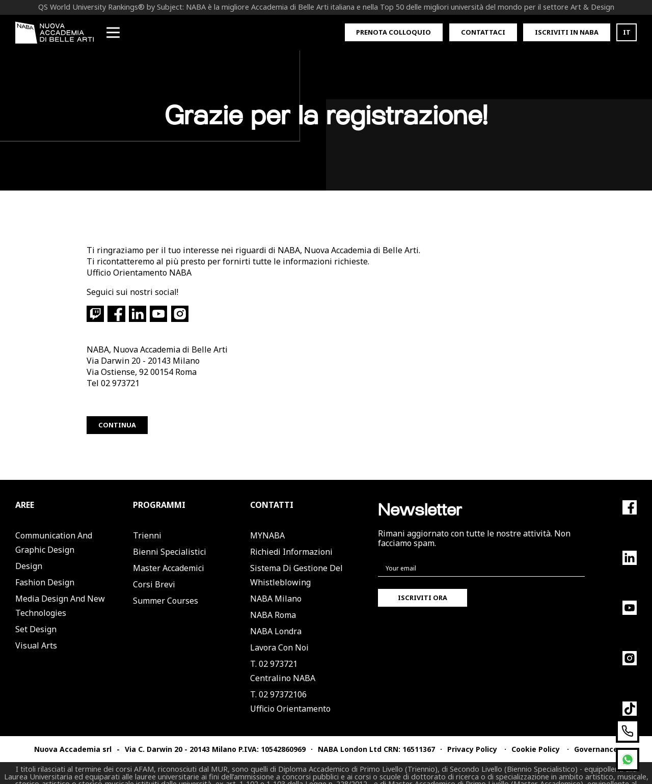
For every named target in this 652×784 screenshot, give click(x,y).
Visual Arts (36, 630)
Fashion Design (44, 567)
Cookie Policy (535, 734)
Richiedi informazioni (291, 537)
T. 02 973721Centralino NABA (282, 656)
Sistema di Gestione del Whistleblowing (296, 560)
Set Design (36, 614)
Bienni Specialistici (169, 537)
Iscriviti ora (422, 582)
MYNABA (267, 520)
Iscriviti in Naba (567, 32)
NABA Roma (273, 600)
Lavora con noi (279, 632)
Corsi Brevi (154, 569)
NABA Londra (276, 616)
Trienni (147, 520)
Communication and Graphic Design (53, 527)
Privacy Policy (472, 734)
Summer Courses (165, 585)
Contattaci (483, 32)
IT (627, 32)
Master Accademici (168, 553)
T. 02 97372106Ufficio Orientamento (290, 686)
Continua (117, 410)
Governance (596, 734)
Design (28, 551)
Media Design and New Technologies (60, 591)
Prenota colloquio (393, 32)
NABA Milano (276, 583)
